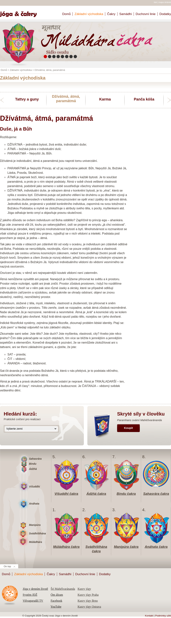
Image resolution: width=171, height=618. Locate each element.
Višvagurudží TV (33, 600)
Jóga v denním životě (35, 588)
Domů (66, 14)
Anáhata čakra (156, 547)
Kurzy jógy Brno (88, 600)
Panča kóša (144, 99)
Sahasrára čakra (156, 494)
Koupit (128, 427)
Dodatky (165, 14)
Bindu (32, 463)
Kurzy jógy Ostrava (89, 606)
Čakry (111, 14)
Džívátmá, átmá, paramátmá (66, 98)
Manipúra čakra (126, 547)
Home (20, 12)
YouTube (56, 606)
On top (7, 566)
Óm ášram (57, 594)
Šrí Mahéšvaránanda (63, 588)
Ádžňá (33, 468)
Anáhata (34, 503)
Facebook (56, 600)
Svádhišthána (37, 533)
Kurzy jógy (84, 588)
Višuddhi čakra (66, 494)
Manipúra (35, 524)
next (169, 100)
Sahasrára (35, 458)
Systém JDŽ (30, 594)
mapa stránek (165, 2)
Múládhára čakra (66, 547)
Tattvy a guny (27, 99)
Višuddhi (34, 486)
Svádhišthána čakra (96, 547)
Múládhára (35, 541)
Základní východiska (89, 14)
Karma (105, 99)
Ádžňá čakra (96, 494)
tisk (155, 2)
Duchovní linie (146, 14)
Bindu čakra (126, 494)
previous (2, 100)
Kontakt (149, 615)
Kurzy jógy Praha (88, 594)
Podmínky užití (163, 615)
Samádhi (125, 14)
